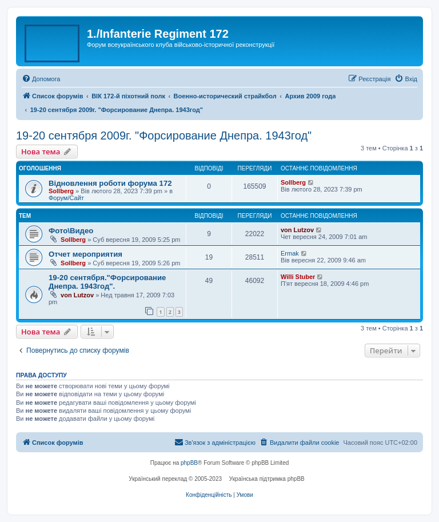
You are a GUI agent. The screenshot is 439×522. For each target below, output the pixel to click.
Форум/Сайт (66, 197)
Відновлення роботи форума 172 (110, 183)
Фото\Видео (71, 230)
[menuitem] (41, 79)
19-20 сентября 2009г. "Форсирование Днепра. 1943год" (164, 135)
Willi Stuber (298, 276)
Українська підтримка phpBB (267, 479)
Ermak (290, 253)
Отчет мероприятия (85, 254)
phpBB (189, 463)
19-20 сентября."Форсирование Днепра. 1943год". (107, 281)
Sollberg (61, 191)
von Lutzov (297, 229)
